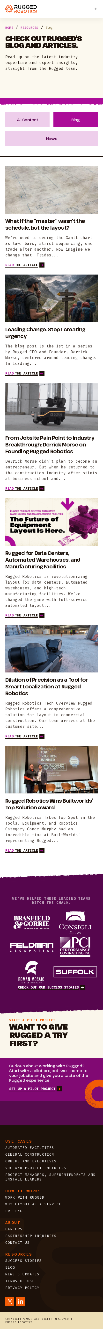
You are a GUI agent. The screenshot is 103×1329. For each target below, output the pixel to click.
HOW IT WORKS (23, 1191)
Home (9, 27)
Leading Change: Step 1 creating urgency (45, 332)
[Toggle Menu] (95, 9)
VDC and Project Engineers (35, 1168)
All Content (27, 119)
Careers (13, 1229)
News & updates (22, 1274)
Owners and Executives (31, 1161)
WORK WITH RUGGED (24, 1197)
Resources (29, 27)
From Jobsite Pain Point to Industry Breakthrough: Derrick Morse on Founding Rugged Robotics (49, 444)
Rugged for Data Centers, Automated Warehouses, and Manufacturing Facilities (43, 560)
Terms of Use (20, 1281)
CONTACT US (17, 1243)
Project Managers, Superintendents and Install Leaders (50, 1177)
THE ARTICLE (24, 265)
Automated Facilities (29, 1148)
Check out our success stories (51, 987)
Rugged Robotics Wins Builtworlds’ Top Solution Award (49, 804)
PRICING (13, 1211)
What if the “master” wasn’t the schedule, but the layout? (45, 224)
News (51, 138)
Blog (75, 119)
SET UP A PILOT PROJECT (35, 1088)
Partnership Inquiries (31, 1236)
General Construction (31, 1154)
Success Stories (23, 1261)
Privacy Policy (22, 1288)
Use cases (18, 1141)
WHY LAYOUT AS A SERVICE (33, 1204)
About (12, 1222)
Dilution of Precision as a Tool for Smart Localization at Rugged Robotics (46, 686)
